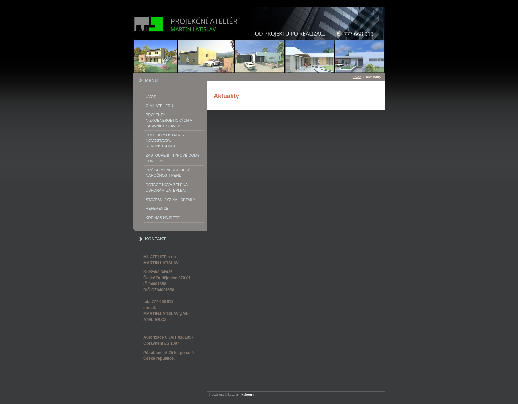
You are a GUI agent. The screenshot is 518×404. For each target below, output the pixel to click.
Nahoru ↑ (247, 394)
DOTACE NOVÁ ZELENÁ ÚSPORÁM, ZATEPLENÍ (167, 187)
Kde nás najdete (163, 218)
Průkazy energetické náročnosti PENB (168, 172)
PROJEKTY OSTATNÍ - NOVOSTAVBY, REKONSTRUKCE (165, 140)
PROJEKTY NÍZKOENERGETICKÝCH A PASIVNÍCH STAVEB (169, 120)
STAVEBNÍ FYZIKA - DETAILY (170, 200)
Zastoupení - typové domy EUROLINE (173, 158)
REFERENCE (157, 208)
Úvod (151, 97)
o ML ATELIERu (159, 106)
